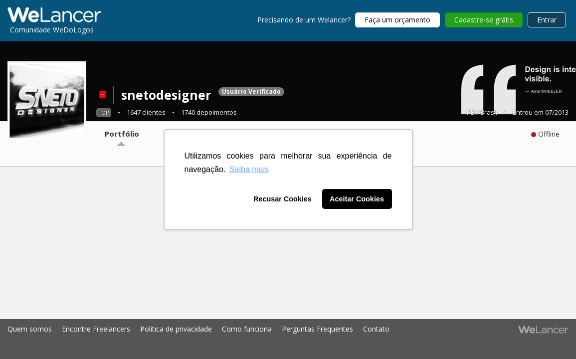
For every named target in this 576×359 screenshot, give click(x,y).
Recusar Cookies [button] (282, 199)
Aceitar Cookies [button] (357, 199)
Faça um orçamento (397, 19)
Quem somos (29, 329)
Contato (376, 329)
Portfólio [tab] (122, 134)
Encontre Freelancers (96, 329)
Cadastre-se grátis (483, 19)
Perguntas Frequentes (317, 329)
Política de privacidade (176, 329)
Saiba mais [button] (249, 169)
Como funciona (247, 329)
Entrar (547, 19)
